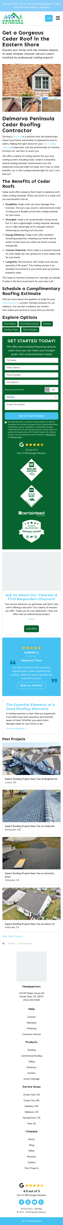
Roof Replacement (29, 323)
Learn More (31, 628)
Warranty (31, 1022)
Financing (31, 1028)
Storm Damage (31, 1078)
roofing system (10, 302)
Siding (31, 1061)
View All (31, 1123)
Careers (32, 1162)
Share (32, 619)
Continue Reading (16, 728)
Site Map (38, 1208)
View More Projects (12, 936)
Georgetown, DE (31, 1117)
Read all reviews (31, 685)
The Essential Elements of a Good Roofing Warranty (30, 706)
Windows (31, 1067)
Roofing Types (11, 329)
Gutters (31, 1073)
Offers (31, 1150)
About (31, 1139)
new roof (17, 136)
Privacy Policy (16, 437)
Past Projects (32, 1168)
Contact (31, 1016)
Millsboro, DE (31, 1112)
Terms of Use (50, 435)
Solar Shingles (30, 329)
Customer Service (31, 1034)
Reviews (31, 1156)
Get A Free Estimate (31, 1221)
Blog (31, 1145)
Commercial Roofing (31, 1055)
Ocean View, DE (31, 1094)
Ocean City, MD (31, 1100)
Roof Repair (10, 323)
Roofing (47, 323)
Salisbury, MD (31, 1106)
